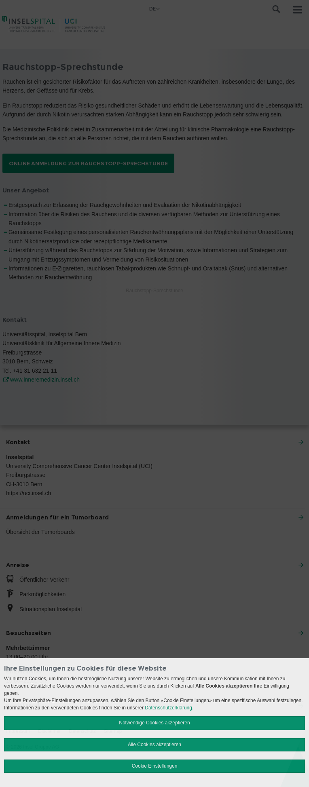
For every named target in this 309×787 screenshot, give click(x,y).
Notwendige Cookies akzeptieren (154, 723)
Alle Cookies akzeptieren (154, 744)
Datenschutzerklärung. (169, 708)
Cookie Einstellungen (155, 766)
